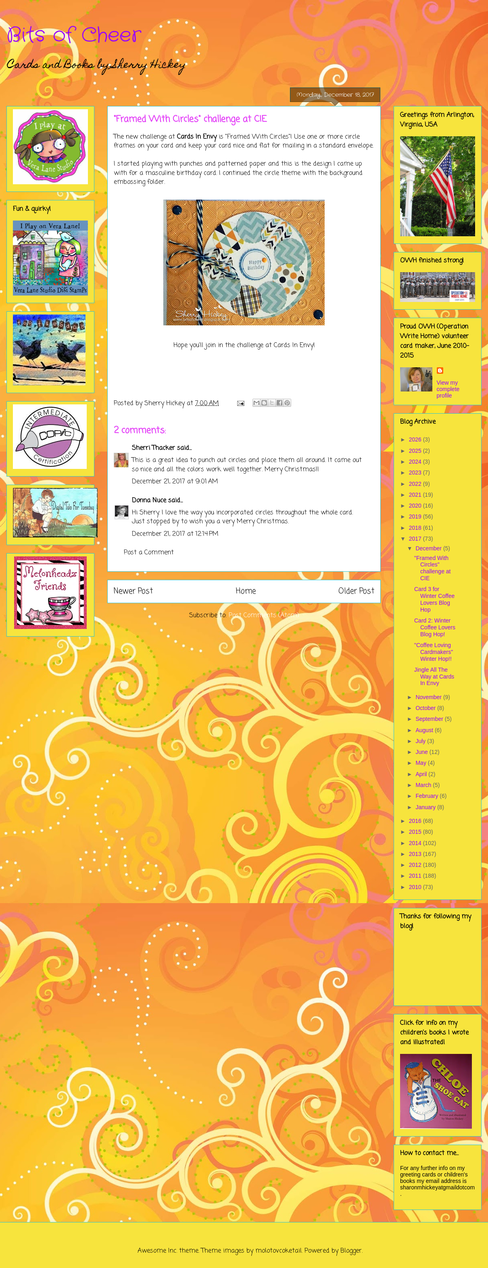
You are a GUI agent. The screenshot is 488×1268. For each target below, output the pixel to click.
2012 (416, 865)
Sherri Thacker (153, 448)
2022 (416, 484)
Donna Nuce (149, 501)
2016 (416, 821)
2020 (416, 505)
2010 (416, 887)
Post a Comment (149, 553)
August (424, 730)
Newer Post (133, 591)
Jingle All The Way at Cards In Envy (434, 676)
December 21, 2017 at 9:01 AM (175, 482)
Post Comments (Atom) (264, 615)
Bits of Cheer (73, 35)
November (429, 697)
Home (246, 591)
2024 (416, 461)
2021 (416, 494)
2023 (416, 472)
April (421, 774)
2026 (416, 439)
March (424, 785)
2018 (416, 528)
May (421, 763)
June (422, 752)
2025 (416, 451)
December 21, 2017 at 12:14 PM (175, 534)
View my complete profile (448, 389)
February (427, 796)
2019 (416, 516)
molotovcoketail (278, 1251)
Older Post (356, 591)
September (429, 719)
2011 (416, 875)
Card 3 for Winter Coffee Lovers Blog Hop (434, 599)
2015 (416, 832)
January (426, 807)
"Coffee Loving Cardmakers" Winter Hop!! (433, 652)
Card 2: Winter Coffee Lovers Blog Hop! (434, 627)
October (426, 708)
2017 (416, 538)
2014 (416, 843)
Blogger (351, 1251)
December (429, 548)
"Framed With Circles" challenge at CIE (432, 568)
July (421, 741)
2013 (416, 854)
